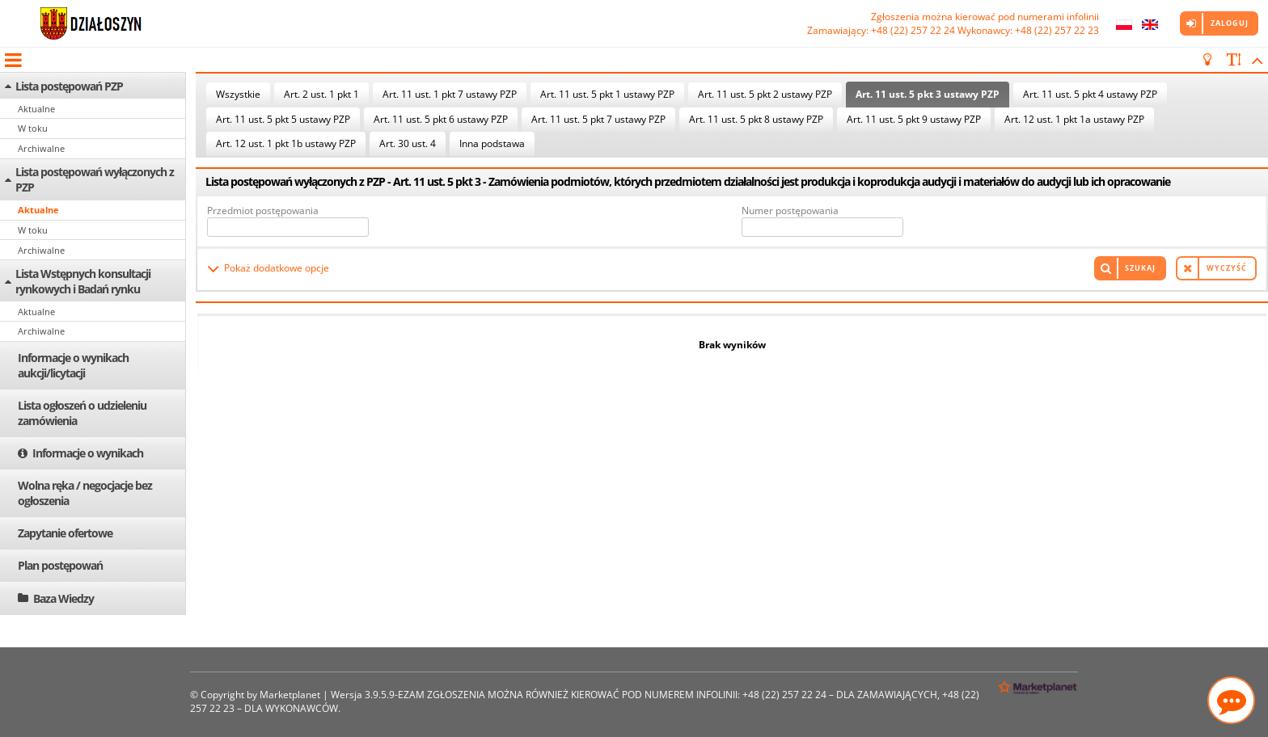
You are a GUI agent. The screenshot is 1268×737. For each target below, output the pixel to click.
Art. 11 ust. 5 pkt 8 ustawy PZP (756, 119)
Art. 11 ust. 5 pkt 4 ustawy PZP (1090, 94)
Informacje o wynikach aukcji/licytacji (73, 365)
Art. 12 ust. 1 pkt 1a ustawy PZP (1074, 119)
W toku (33, 128)
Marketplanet (290, 694)
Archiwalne (41, 148)
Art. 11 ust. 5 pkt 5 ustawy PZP (283, 119)
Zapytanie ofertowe (65, 533)
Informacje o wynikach (87, 453)
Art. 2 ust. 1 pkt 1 (321, 94)
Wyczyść (1227, 268)
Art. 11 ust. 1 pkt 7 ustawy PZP (450, 94)
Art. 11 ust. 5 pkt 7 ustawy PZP (598, 119)
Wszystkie (238, 94)
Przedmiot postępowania (263, 210)
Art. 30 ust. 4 (407, 143)
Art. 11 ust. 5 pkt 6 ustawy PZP (441, 119)
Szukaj (1140, 268)
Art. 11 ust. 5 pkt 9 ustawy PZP (914, 119)
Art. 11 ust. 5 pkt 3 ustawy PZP (928, 94)
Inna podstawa (492, 143)
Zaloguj (1230, 23)
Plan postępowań (60, 565)
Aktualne (36, 109)
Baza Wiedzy (63, 598)
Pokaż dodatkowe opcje (276, 268)
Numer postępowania (790, 210)
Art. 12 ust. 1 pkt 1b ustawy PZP (286, 143)
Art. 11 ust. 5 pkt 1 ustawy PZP (607, 94)
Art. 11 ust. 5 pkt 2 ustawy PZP (765, 94)
